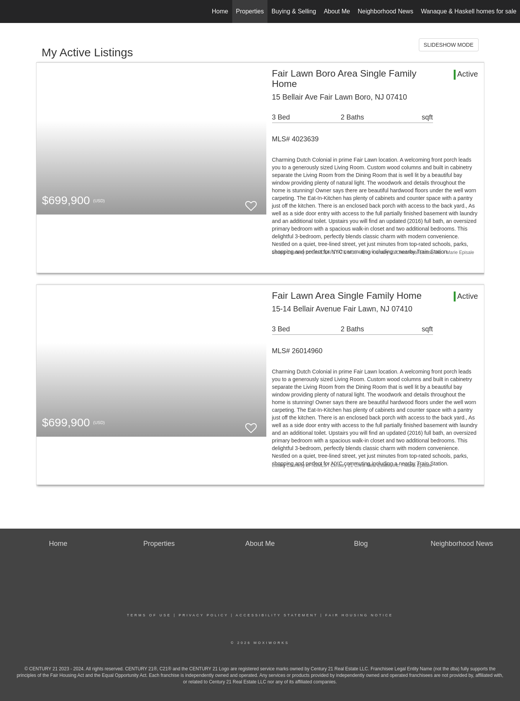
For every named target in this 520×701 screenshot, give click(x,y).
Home (220, 11)
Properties (250, 11)
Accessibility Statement (277, 615)
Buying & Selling (293, 11)
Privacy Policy (203, 615)
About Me (337, 11)
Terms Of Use (149, 615)
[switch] (251, 202)
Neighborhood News (385, 11)
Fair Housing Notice (359, 615)
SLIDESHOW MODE (449, 45)
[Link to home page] (10, 11)
